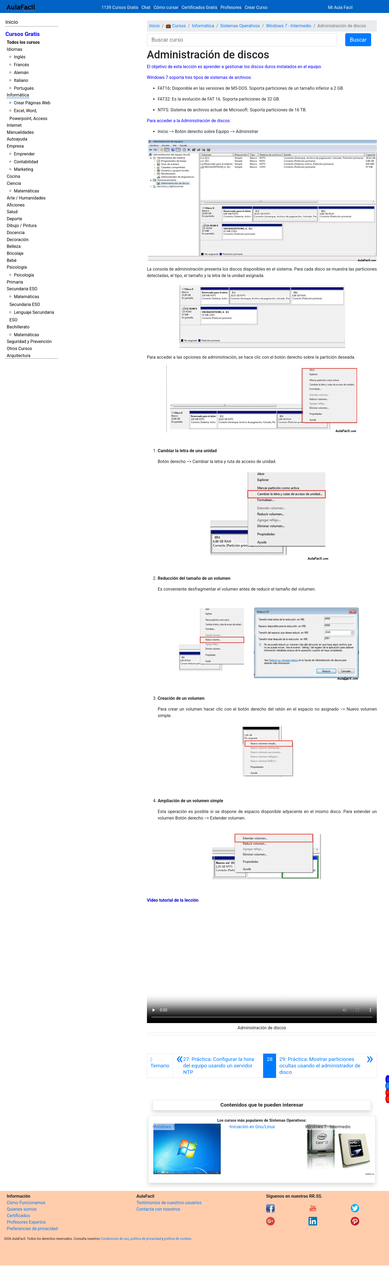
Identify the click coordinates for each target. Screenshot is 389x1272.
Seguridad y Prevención (29, 341)
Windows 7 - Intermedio (288, 25)
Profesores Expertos (26, 1222)
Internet (14, 125)
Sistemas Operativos (240, 25)
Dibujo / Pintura (21, 225)
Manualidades (20, 132)
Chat (146, 7)
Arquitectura (18, 355)
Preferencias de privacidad (32, 1228)
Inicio (11, 22)
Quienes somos (22, 1209)
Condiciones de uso (115, 1239)
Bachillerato (18, 326)
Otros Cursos (19, 348)
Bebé (11, 260)
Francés (21, 64)
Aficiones (16, 205)
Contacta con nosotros (158, 1209)
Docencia (16, 232)
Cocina (13, 176)
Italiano (21, 80)
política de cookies (177, 1239)
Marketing (23, 169)
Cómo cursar (166, 7)
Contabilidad (26, 161)
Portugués (24, 88)
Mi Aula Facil (340, 7)
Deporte (14, 218)
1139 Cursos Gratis (120, 7)
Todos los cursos (23, 42)
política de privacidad (145, 1239)
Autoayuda (17, 139)
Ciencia (14, 183)
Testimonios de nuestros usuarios (169, 1202)
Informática (18, 95)
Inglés (19, 56)
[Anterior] (218, 1066)
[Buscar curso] (242, 39)
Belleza (14, 246)
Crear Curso (256, 7)
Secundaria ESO (22, 288)
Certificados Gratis (199, 7)
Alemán (21, 72)
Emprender (24, 153)
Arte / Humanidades (26, 198)
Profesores (231, 7)
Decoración (18, 239)
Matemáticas (26, 191)
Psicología (17, 267)
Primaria (15, 282)
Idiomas (14, 49)
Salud (12, 211)
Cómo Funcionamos (26, 1202)
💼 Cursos (176, 25)
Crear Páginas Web (32, 102)
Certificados (18, 1215)
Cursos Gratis (22, 34)
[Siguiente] (326, 1066)
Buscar (358, 39)
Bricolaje (15, 253)
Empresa (15, 146)
